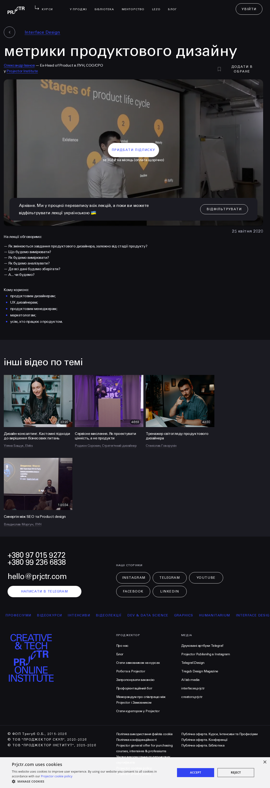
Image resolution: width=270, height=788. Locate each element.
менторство (135, 6)
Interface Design (42, 32)
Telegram (169, 578)
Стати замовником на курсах (138, 663)
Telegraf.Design (192, 663)
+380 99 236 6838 (37, 562)
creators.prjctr (192, 697)
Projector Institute (22, 71)
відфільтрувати (224, 209)
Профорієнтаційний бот (134, 688)
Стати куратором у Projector (138, 711)
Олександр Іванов (19, 65)
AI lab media (190, 680)
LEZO (158, 6)
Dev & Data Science (153, 615)
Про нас (122, 646)
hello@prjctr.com (37, 576)
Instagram (134, 578)
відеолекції (115, 615)
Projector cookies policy (134, 768)
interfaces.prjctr (193, 688)
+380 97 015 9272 (36, 555)
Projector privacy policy (133, 774)
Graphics (189, 615)
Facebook (133, 591)
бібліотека (106, 6)
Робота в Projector (130, 671)
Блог (174, 6)
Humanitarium (220, 615)
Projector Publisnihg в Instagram (205, 654)
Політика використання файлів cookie (144, 734)
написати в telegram (44, 591)
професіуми (24, 615)
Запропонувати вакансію (135, 680)
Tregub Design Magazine (199, 671)
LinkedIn (169, 591)
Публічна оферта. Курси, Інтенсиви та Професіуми (219, 734)
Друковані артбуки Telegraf (202, 646)
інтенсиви (85, 615)
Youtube (206, 578)
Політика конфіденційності (136, 740)
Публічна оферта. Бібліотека (202, 745)
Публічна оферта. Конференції (204, 740)
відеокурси (55, 615)
